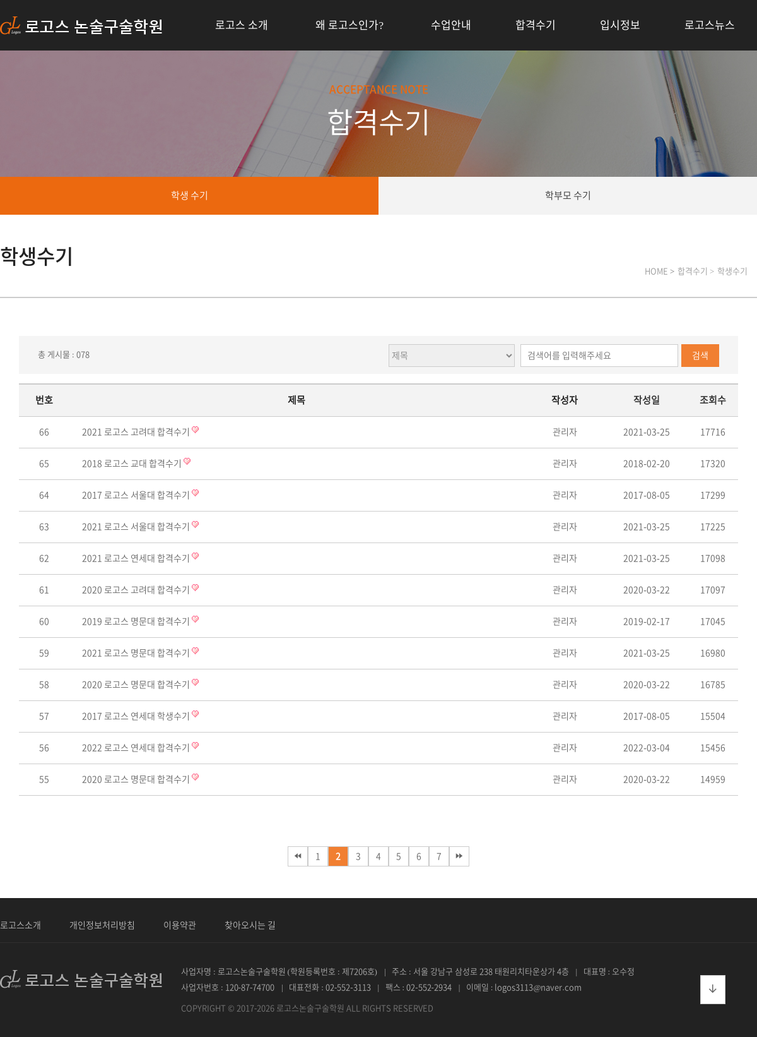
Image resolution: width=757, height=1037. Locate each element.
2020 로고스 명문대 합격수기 (137, 684)
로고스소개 (20, 925)
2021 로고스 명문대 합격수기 (137, 653)
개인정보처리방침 (102, 925)
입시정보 (620, 25)
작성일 (646, 400)
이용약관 (179, 925)
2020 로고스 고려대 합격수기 (137, 589)
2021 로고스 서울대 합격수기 (137, 526)
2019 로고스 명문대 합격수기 (137, 621)
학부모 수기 (568, 195)
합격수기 (535, 25)
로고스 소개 (241, 25)
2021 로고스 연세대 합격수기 (137, 558)
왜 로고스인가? (349, 25)
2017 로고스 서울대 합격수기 (137, 495)
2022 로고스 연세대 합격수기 (137, 747)
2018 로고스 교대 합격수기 (133, 463)
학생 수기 (189, 195)
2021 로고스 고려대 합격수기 (137, 432)
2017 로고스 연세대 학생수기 (137, 716)
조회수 (713, 400)
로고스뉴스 (709, 25)
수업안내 (451, 25)
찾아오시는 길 (250, 925)
